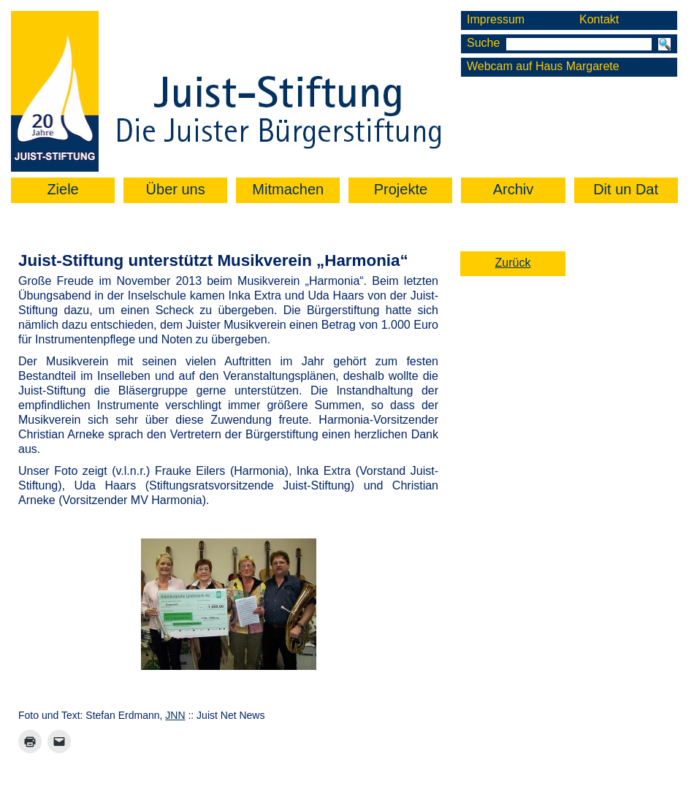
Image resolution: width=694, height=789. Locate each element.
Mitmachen (288, 189)
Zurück (513, 262)
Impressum (496, 19)
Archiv (513, 189)
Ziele (62, 189)
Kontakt (599, 19)
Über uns (175, 189)
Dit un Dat (625, 189)
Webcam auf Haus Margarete (543, 66)
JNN (175, 715)
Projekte (400, 189)
